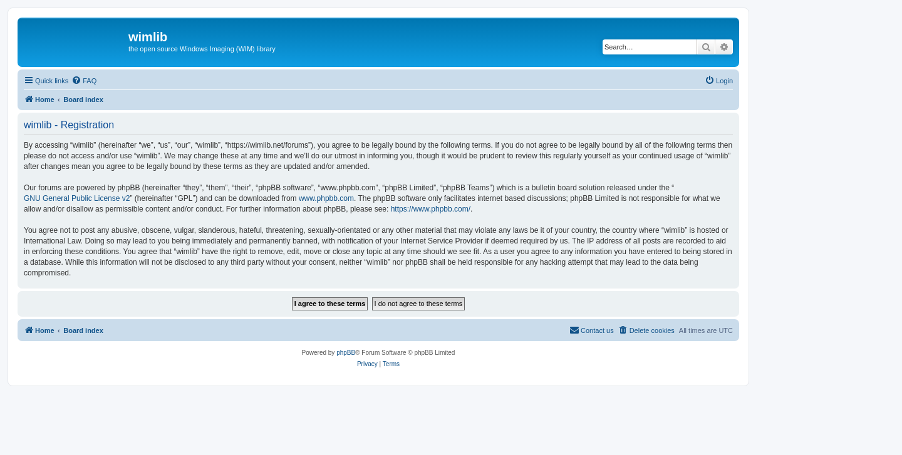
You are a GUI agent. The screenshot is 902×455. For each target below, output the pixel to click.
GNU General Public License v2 (77, 198)
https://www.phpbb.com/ (430, 209)
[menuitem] (83, 80)
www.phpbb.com (326, 198)
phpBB (345, 352)
